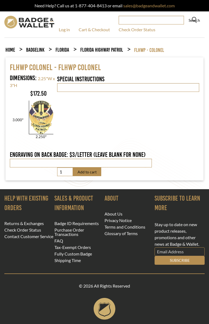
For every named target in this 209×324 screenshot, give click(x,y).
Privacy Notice (118, 220)
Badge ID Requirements (76, 223)
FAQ (58, 241)
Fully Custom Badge (73, 254)
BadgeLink (35, 50)
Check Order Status (137, 29)
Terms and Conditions (124, 227)
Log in (64, 29)
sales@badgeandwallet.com (149, 5)
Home (10, 50)
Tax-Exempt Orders (72, 247)
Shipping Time (67, 260)
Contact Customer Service (28, 236)
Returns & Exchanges (24, 223)
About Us (113, 214)
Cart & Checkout (94, 29)
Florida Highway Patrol (101, 50)
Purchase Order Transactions (69, 232)
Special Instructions (80, 79)
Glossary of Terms (121, 233)
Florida (62, 50)
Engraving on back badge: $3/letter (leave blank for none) (78, 154)
